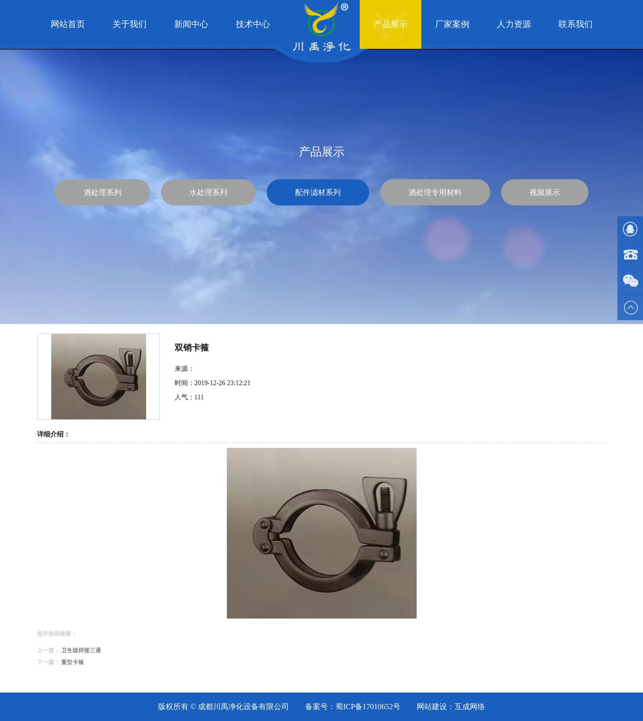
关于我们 (129, 24)
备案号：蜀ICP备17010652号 (353, 707)
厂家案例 (452, 24)
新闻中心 (191, 24)
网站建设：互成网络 (451, 707)
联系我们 (576, 24)
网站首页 (68, 24)
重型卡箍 (72, 662)
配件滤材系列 (318, 192)
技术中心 (253, 24)
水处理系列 (208, 192)
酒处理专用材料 (435, 192)
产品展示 (390, 24)
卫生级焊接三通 (81, 650)
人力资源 (514, 24)
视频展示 (545, 192)
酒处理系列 (102, 192)
